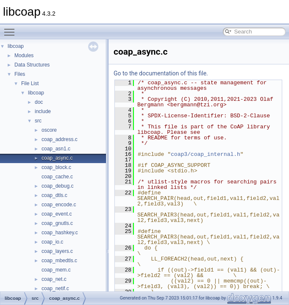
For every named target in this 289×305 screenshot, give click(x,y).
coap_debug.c (57, 186)
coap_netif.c (55, 288)
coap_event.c (57, 214)
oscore (49, 130)
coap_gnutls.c (57, 223)
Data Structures (32, 65)
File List (30, 83)
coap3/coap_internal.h (205, 154)
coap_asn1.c (56, 149)
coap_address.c (60, 139)
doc (39, 102)
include (43, 111)
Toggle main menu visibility (11, 28)
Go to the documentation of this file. (161, 73)
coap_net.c (54, 279)
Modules (23, 55)
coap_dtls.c (54, 195)
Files (19, 74)
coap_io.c (52, 242)
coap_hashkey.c (60, 233)
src (38, 121)
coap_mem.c (56, 270)
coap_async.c (57, 158)
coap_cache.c (57, 177)
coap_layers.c (57, 251)
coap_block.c (56, 167)
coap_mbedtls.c (59, 260)
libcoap (16, 46)
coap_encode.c (59, 205)
